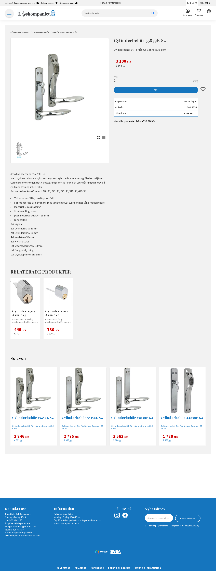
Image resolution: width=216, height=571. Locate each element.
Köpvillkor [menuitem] (97, 568)
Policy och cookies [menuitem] (119, 568)
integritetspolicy (192, 525)
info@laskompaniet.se (22, 532)
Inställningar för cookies (110, 3)
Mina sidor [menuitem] (187, 15)
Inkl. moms (192, 3)
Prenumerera (187, 518)
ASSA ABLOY (190, 113)
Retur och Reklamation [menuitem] (147, 568)
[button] (199, 13)
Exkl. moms (205, 3)
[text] (160, 61)
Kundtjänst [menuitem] (63, 568)
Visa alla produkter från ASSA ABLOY (134, 121)
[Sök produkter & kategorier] (120, 13)
